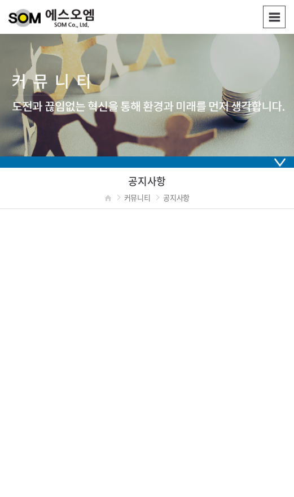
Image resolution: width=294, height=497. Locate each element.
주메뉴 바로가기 (0, 0)
